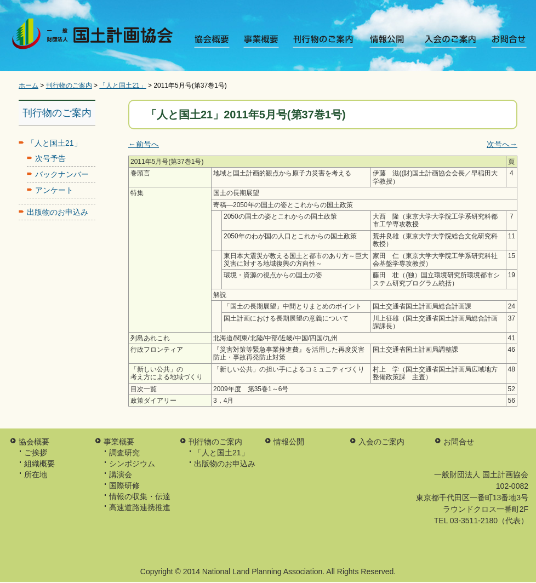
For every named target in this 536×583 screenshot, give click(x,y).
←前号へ (143, 144)
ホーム (28, 85)
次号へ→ (502, 144)
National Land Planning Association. (263, 571)
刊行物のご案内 (324, 40)
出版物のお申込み (57, 212)
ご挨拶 (35, 452)
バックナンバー (62, 174)
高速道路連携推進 (139, 507)
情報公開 (383, 40)
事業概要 (264, 40)
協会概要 (215, 40)
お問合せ (502, 40)
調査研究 (124, 452)
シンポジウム (132, 463)
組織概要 (39, 463)
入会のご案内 (443, 40)
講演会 (120, 474)
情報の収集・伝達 (139, 496)
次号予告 (50, 158)
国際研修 (124, 485)
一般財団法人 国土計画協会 (94, 35)
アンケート (54, 190)
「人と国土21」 (122, 85)
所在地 (35, 474)
